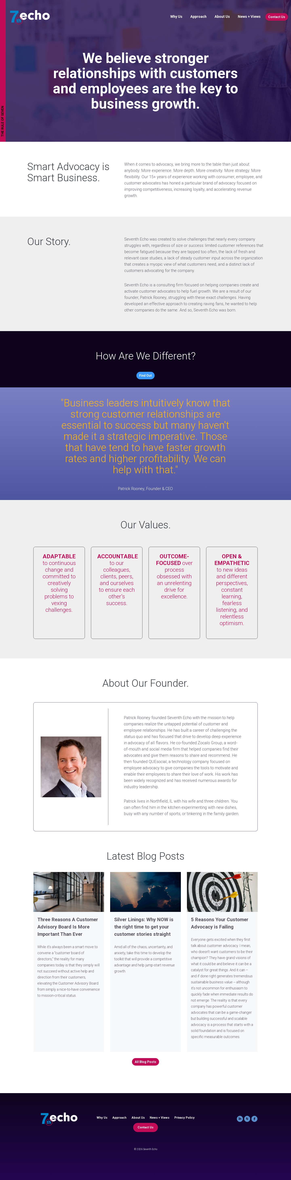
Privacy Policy (184, 1117)
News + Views (249, 16)
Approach (198, 16)
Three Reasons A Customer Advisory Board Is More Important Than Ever (67, 927)
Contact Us (276, 17)
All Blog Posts (145, 1062)
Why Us (176, 16)
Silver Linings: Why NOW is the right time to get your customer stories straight (143, 927)
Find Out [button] (145, 375)
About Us (222, 16)
